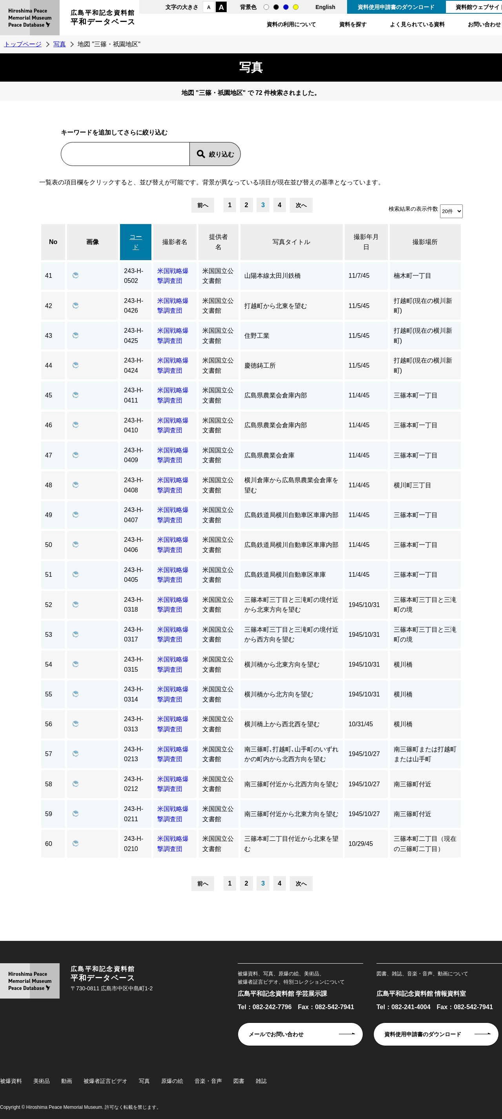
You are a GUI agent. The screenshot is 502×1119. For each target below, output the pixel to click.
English (325, 7)
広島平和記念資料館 (103, 18)
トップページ (23, 44)
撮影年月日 (366, 241)
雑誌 (261, 1081)
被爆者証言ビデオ (105, 1081)
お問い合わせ (484, 24)
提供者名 (218, 241)
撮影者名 (174, 242)
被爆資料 (11, 1081)
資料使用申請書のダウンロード (396, 7)
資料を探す (353, 24)
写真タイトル (291, 242)
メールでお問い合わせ (276, 1034)
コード (135, 241)
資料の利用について (291, 24)
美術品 (41, 1081)
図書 (238, 1081)
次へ (301, 205)
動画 (66, 1081)
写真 (59, 44)
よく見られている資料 (417, 24)
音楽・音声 (208, 1081)
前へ (202, 205)
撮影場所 (425, 242)
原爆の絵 (172, 1081)
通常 (266, 7)
